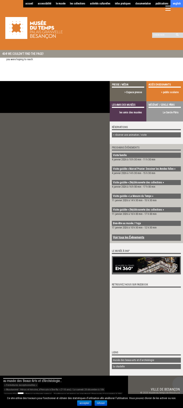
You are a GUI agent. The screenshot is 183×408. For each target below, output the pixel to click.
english (177, 3)
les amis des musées (130, 112)
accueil (29, 3)
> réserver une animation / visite (130, 134)
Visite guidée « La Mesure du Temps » (133, 196)
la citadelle (119, 366)
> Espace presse (133, 92)
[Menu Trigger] (168, 8)
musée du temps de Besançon (164, 392)
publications (162, 3)
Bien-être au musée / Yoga (127, 223)
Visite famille (120, 155)
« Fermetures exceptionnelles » (20, 385)
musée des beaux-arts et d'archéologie (133, 360)
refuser (101, 403)
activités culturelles (100, 3)
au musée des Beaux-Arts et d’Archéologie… (32, 381)
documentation (143, 3)
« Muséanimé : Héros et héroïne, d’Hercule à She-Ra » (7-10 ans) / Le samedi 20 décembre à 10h (54, 389)
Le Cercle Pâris (171, 112)
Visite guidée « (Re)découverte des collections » (138, 182)
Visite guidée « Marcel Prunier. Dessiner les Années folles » (144, 168)
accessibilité (44, 3)
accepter (84, 403)
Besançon (172, 389)
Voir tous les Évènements (128, 237)
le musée (60, 3)
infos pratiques (123, 3)
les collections (77, 3)
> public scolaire (170, 92)
